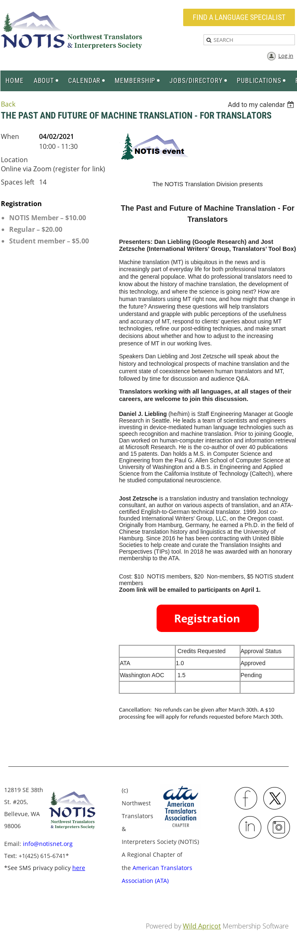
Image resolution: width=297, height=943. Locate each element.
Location (14, 159)
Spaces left (17, 182)
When (10, 136)
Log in (285, 55)
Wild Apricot (202, 926)
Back (8, 104)
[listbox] (262, 105)
